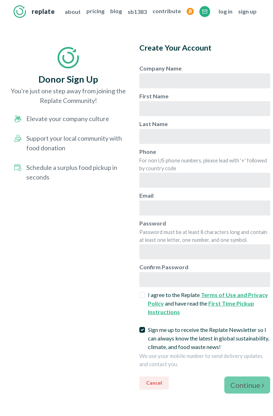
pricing (95, 10)
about (73, 11)
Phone (147, 151)
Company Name (160, 68)
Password (152, 223)
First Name (153, 96)
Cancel (154, 383)
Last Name (153, 123)
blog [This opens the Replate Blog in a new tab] (116, 10)
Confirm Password (163, 267)
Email (146, 195)
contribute (166, 10)
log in (225, 11)
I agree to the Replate (208, 303)
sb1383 (137, 11)
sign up (247, 11)
